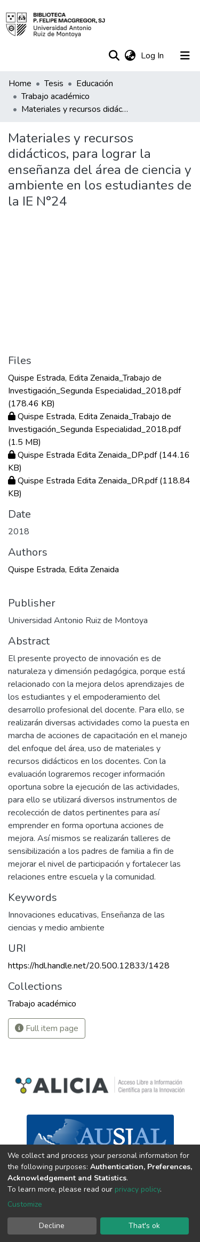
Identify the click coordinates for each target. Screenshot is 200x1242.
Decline (52, 1226)
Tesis (53, 83)
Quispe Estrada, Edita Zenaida (63, 569)
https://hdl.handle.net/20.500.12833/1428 (89, 966)
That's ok (144, 1226)
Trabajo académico (55, 96)
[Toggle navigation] (185, 55)
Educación (94, 83)
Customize (24, 1204)
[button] (130, 55)
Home (20, 83)
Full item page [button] (46, 1028)
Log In (153, 56)
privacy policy (137, 1189)
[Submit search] (114, 56)
